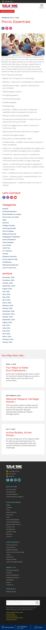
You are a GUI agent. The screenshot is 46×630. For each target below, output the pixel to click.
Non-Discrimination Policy (14, 618)
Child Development (9, 211)
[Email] (10, 28)
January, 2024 (7, 342)
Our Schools (12, 542)
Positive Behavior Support (14, 496)
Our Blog (11, 589)
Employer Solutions (9, 256)
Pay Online (12, 474)
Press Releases (8, 242)
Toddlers (9, 507)
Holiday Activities (8, 225)
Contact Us (9, 584)
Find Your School (6, 11)
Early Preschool (11, 512)
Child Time (6, 248)
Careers (8, 572)
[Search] (37, 602)
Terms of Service (11, 616)
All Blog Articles (11, 591)
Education (11, 487)
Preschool (9, 515)
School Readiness (12, 494)
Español (11, 476)
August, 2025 (7, 289)
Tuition (8, 554)
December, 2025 (8, 277)
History (8, 582)
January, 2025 (7, 308)
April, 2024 (6, 334)
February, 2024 (7, 339)
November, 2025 (8, 280)
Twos (8, 510)
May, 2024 (6, 331)
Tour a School (10, 547)
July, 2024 (6, 325)
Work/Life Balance (9, 240)
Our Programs (13, 502)
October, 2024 (7, 317)
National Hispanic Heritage (22, 400)
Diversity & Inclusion (12, 570)
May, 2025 (6, 297)
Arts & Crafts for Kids (9, 259)
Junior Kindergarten (12, 519)
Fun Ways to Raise (17, 369)
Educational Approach (10, 265)
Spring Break (10, 529)
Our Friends (6, 245)
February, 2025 (7, 305)
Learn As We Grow (9, 268)
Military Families (11, 559)
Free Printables (8, 231)
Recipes (5, 209)
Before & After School (13, 524)
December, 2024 (8, 311)
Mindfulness (6, 262)
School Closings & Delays (14, 562)
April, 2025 (6, 300)
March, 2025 (6, 303)
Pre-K (8, 517)
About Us (11, 567)
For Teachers (7, 251)
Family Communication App (15, 552)
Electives (9, 534)
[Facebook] (3, 28)
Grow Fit (9, 536)
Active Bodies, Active (19, 434)
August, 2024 (7, 322)
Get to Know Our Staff (10, 217)
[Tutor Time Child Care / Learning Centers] (9, 6)
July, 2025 (6, 291)
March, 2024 (6, 336)
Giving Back (10, 580)
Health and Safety (12, 549)
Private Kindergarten (13, 522)
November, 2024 (8, 314)
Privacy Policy (10, 614)
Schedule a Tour (14, 471)
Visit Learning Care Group (14, 612)
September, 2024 (8, 320)
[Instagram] (7, 197)
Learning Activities (9, 228)
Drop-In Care (10, 527)
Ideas (4, 220)
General (5, 254)
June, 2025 (6, 294)
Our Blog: (6, 18)
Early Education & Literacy (11, 214)
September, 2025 (8, 286)
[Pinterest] (6, 28)
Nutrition (5, 223)
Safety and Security (9, 234)
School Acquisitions (12, 575)
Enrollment (9, 557)
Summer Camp (11, 531)
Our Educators (11, 492)
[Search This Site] (23, 602)
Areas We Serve (11, 619)
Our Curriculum (11, 489)
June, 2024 (6, 328)
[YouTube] (15, 197)
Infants (8, 505)
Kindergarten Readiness (11, 237)
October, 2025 (7, 283)
